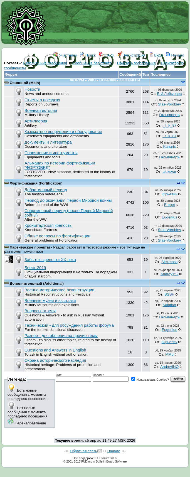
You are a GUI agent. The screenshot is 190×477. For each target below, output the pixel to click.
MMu (169, 354)
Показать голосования (136, 63)
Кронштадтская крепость (47, 225)
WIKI (92, 80)
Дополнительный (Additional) (37, 283)
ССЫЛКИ (107, 80)
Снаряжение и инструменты (51, 153)
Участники (65, 55)
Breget (169, 205)
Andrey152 (169, 274)
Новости (32, 89)
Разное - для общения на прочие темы (61, 335)
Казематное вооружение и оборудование (63, 131)
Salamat (169, 305)
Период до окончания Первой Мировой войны (68, 200)
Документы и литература (48, 142)
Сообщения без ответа (92, 63)
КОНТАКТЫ (129, 80)
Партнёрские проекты (30, 247)
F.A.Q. (107, 55)
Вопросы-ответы (40, 311)
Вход (156, 55)
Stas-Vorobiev (169, 104)
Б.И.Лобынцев (169, 94)
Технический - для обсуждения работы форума (69, 325)
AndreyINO (169, 367)
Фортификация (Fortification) (36, 183)
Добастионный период (45, 190)
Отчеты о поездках (42, 100)
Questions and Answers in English (55, 350)
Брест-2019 (35, 267)
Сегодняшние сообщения (45, 63)
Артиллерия (35, 121)
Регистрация (131, 55)
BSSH (169, 294)
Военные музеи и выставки (50, 300)
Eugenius (169, 217)
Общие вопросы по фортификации (57, 236)
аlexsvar (169, 171)
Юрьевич (169, 194)
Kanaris (169, 146)
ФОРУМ (77, 80)
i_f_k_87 (169, 125)
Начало (175, 55)
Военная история (40, 110)
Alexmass (169, 262)
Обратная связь (83, 451)
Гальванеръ (169, 115)
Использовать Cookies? (150, 379)
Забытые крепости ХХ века (50, 259)
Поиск (88, 55)
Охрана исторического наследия (55, 360)
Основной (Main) (25, 83)
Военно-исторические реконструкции (59, 290)
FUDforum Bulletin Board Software (104, 461)
